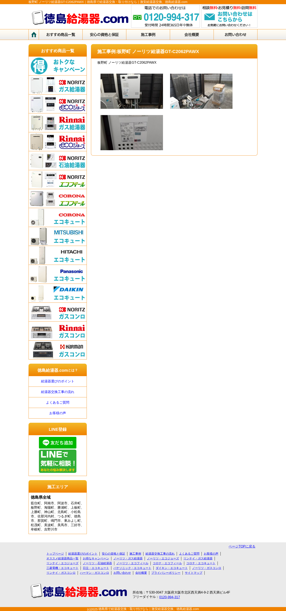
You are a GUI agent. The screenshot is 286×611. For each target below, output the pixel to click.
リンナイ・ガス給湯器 (198, 558)
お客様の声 (57, 413)
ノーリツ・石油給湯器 (97, 563)
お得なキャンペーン (96, 558)
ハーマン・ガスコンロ (94, 572)
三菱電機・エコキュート (62, 568)
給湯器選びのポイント (57, 381)
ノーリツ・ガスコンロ (206, 568)
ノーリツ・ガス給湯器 (128, 558)
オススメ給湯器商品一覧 (62, 558)
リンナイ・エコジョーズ (62, 563)
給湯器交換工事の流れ (57, 392)
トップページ (55, 553)
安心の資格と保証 (113, 553)
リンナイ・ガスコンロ (61, 572)
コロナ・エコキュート (200, 563)
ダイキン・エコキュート (172, 568)
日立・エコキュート (96, 568)
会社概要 (141, 572)
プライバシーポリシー (165, 572)
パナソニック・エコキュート (132, 568)
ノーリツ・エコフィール (132, 563)
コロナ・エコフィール (167, 563)
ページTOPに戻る (242, 546)
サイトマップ (193, 572)
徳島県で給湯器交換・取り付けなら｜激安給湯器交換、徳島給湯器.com (148, 609)
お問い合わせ (122, 572)
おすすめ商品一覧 (57, 50)
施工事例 (135, 553)
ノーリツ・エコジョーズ (163, 558)
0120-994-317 (169, 597)
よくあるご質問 (57, 402)
